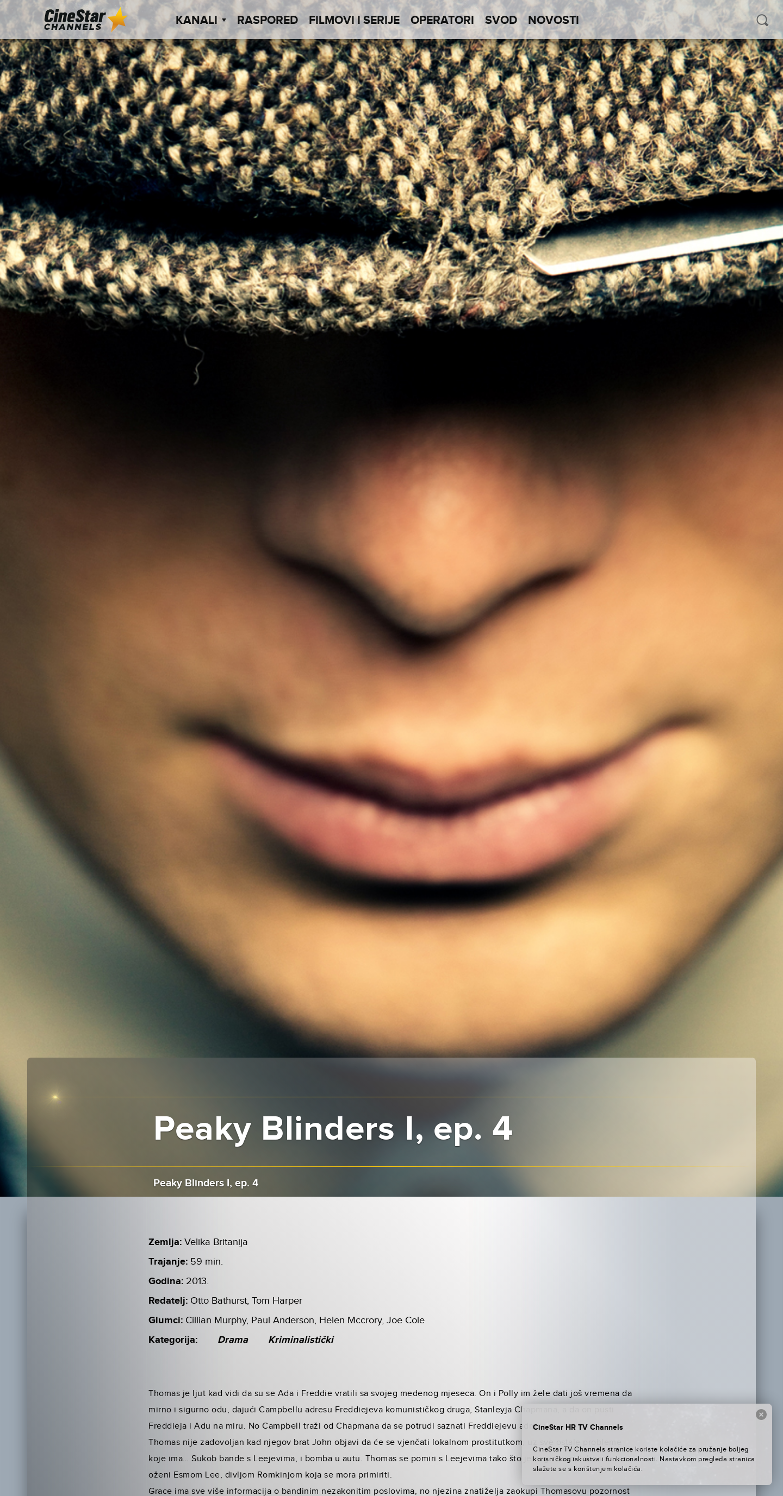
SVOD (501, 21)
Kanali (201, 21)
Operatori (442, 21)
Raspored (267, 21)
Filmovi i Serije (354, 21)
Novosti (553, 21)
